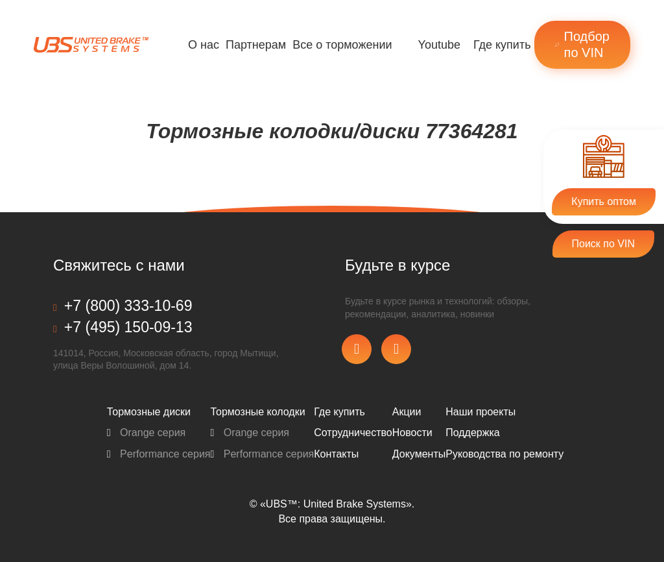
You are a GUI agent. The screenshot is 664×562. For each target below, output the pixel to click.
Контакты (336, 453)
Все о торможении (342, 44)
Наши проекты (480, 411)
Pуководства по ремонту (504, 453)
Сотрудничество (353, 432)
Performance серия (159, 453)
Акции (406, 411)
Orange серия (146, 432)
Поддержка (472, 432)
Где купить (502, 44)
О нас (203, 44)
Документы (418, 453)
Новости (412, 432)
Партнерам (256, 44)
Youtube (439, 44)
